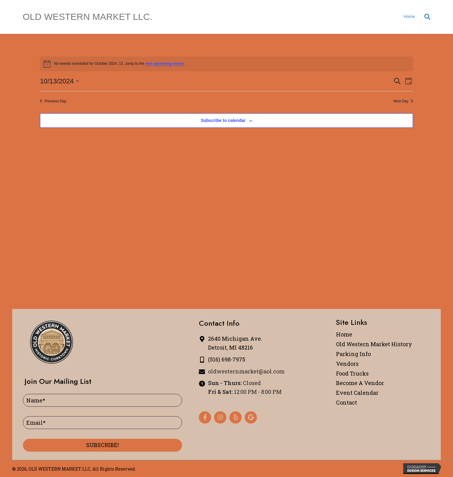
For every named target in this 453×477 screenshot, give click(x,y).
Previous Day (53, 101)
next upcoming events (164, 63)
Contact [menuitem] (346, 402)
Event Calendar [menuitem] (357, 392)
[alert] (226, 64)
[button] (102, 445)
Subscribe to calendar (223, 120)
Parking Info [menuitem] (353, 354)
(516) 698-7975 (226, 359)
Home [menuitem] (344, 334)
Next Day (403, 101)
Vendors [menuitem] (347, 363)
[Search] (425, 17)
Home (409, 16)
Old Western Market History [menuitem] (374, 344)
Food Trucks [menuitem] (352, 373)
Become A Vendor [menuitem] (360, 383)
